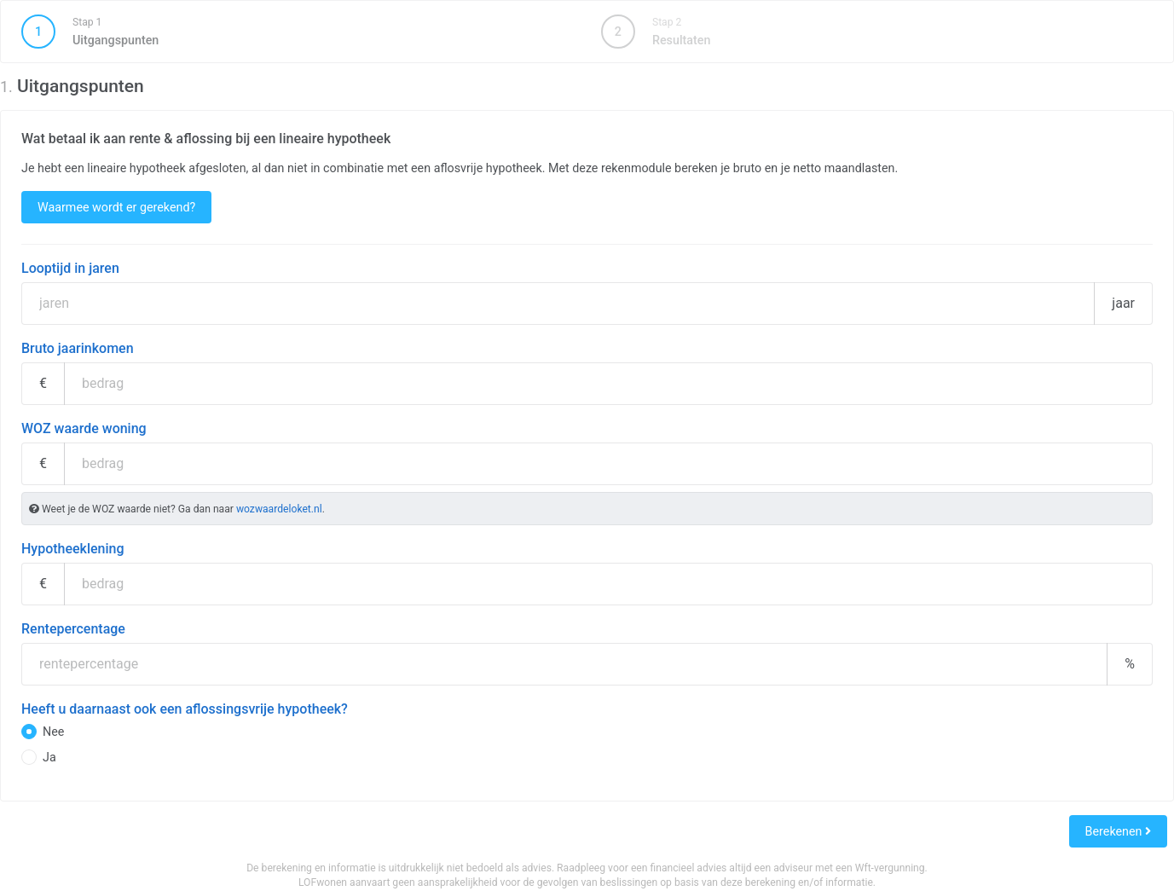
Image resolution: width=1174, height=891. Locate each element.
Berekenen (1118, 831)
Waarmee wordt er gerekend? (116, 207)
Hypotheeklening (72, 549)
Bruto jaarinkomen (77, 348)
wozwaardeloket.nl (279, 509)
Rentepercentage (73, 629)
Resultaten (655, 31)
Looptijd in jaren (70, 268)
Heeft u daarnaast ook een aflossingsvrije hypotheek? (184, 709)
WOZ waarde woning (84, 428)
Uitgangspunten (296, 31)
